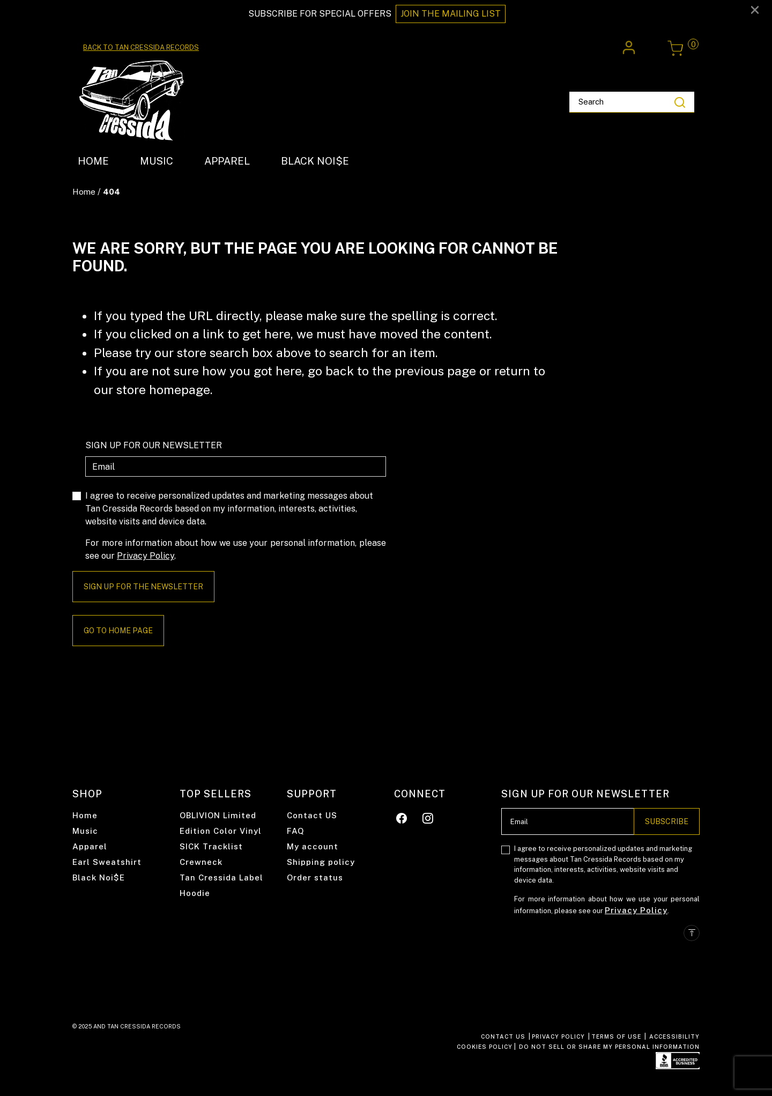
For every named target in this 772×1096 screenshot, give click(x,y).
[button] (630, 48)
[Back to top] (692, 933)
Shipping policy (321, 862)
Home (83, 191)
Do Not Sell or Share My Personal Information (609, 1046)
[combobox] (631, 102)
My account (312, 846)
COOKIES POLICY (485, 1046)
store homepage (163, 389)
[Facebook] (402, 816)
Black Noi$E (98, 877)
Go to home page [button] (118, 630)
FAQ (296, 830)
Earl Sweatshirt (107, 862)
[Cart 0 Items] (675, 48)
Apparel (89, 846)
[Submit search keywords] (680, 102)
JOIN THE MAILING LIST (450, 14)
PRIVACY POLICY (558, 1036)
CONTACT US (503, 1036)
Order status (315, 877)
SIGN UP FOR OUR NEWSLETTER (153, 445)
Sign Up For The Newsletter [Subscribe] (143, 586)
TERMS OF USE (616, 1036)
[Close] (755, 9)
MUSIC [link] (156, 161)
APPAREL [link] (227, 161)
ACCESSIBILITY (674, 1036)
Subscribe (666, 821)
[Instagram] (428, 816)
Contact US (312, 815)
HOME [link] (93, 161)
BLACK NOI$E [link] (315, 161)
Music (85, 830)
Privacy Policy (145, 556)
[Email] (235, 466)
